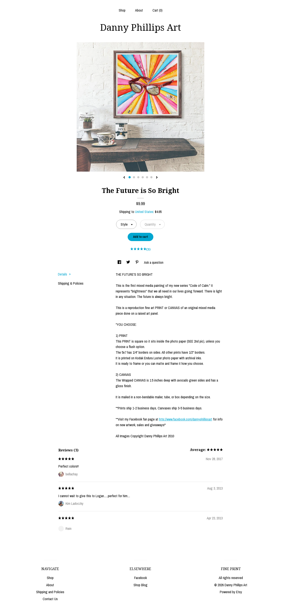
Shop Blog (140, 585)
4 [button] (143, 177)
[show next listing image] (157, 177)
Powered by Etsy (231, 591)
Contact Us (50, 598)
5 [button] (147, 177)
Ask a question (153, 262)
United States (144, 211)
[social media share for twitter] (128, 262)
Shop (122, 10)
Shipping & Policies (70, 283)
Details (64, 274)
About (139, 10)
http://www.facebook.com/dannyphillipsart (185, 419)
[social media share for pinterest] (137, 262)
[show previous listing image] (124, 177)
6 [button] (151, 177)
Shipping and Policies (50, 591)
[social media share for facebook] (120, 262)
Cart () (157, 10)
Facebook (140, 577)
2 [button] (134, 177)
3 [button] (138, 177)
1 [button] (130, 177)
